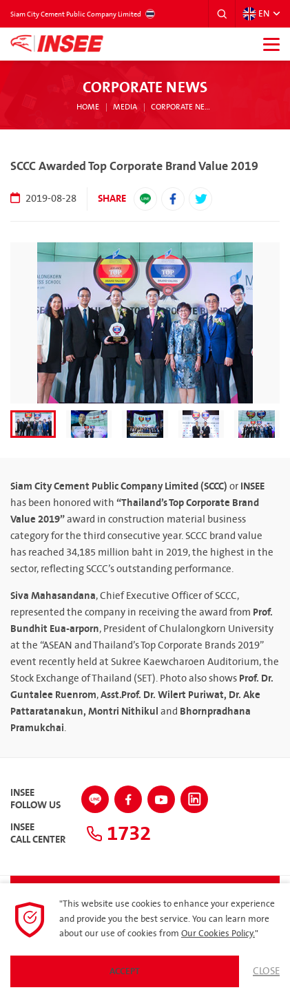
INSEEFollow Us (35, 799)
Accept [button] (125, 971)
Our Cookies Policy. (218, 933)
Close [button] (266, 971)
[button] (222, 14)
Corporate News (182, 107)
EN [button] (255, 14)
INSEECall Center (37, 833)
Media (125, 107)
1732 (118, 834)
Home (87, 107)
